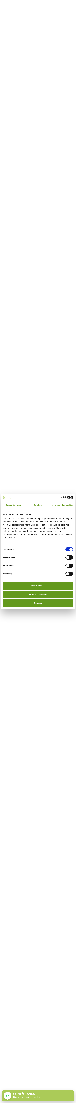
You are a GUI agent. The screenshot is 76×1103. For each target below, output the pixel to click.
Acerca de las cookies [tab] (62, 505)
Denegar (38, 603)
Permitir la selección (38, 594)
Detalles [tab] (38, 505)
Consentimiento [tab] (13, 505)
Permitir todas (38, 586)
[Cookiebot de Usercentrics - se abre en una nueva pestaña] (61, 497)
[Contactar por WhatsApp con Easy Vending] (38, 1095)
